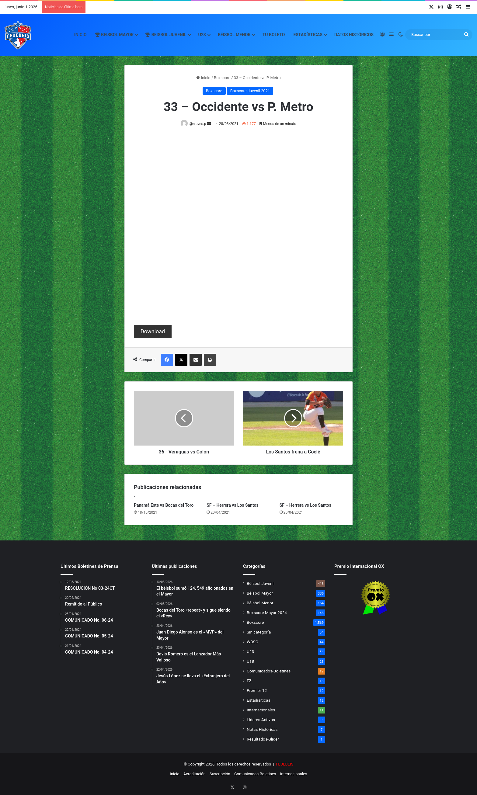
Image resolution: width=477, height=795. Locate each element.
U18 (250, 661)
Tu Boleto (274, 34)
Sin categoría (259, 632)
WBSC (252, 642)
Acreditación (194, 774)
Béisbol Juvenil (260, 583)
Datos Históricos (354, 34)
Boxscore (222, 77)
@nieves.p (198, 124)
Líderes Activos (261, 719)
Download (153, 331)
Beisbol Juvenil (165, 34)
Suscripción (220, 774)
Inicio (80, 34)
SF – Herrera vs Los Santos (232, 505)
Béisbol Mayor (260, 593)
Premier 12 (257, 690)
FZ (249, 681)
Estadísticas (307, 34)
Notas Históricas (262, 729)
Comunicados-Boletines (269, 671)
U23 (202, 34)
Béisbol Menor (234, 34)
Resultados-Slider (263, 739)
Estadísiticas (258, 700)
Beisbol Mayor (114, 34)
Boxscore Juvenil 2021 (250, 91)
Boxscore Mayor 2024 (267, 612)
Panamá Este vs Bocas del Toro (163, 505)
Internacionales (261, 710)
